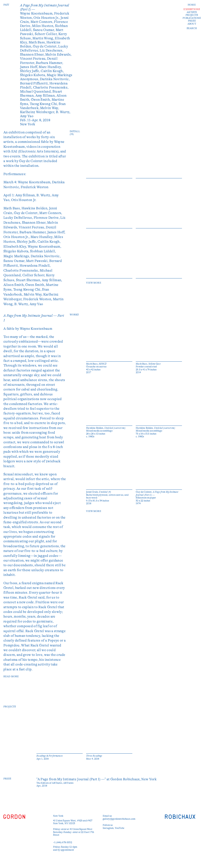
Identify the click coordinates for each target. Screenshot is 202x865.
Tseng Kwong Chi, (44, 104)
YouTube (119, 828)
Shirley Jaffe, (30, 71)
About (192, 23)
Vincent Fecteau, (33, 59)
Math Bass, (38, 42)
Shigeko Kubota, (33, 75)
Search (192, 28)
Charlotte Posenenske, (51, 87)
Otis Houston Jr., (47, 18)
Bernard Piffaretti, (34, 83)
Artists (192, 12)
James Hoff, (29, 67)
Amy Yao (26, 116)
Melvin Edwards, (58, 54)
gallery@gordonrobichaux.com (119, 819)
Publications (192, 18)
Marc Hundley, (50, 67)
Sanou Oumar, (44, 30)
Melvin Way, (49, 108)
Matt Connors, (42, 22)
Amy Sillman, (45, 96)
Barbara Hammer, (49, 63)
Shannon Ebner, (32, 54)
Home (192, 4)
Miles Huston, (43, 26)
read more (11, 676)
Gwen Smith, (41, 100)
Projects (192, 15)
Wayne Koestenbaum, (37, 13)
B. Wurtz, (63, 112)
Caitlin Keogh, (52, 71)
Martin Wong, (43, 38)
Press (192, 20)
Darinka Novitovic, (55, 79)
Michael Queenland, (36, 91)
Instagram (108, 828)
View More (93, 282)
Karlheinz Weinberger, (38, 112)
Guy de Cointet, (45, 46)
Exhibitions (191, 9)
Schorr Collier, (46, 34)
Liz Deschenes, (51, 50)
